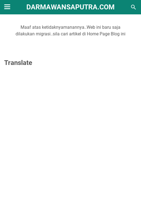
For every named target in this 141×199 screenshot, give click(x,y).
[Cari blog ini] (133, 7)
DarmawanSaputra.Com (70, 7)
